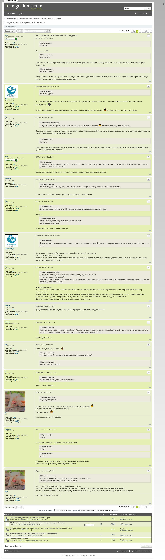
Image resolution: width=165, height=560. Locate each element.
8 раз (16, 126)
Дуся (6, 413)
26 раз (17, 381)
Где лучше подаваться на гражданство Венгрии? (30, 518)
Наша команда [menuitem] (123, 551)
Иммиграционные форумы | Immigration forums (36, 18)
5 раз (16, 186)
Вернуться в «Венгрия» (13, 546)
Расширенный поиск (149, 8)
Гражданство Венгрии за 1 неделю (24, 22)
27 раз (17, 47)
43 (13, 310)
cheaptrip (13, 540)
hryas (121, 523)
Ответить (9, 31)
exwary (122, 539)
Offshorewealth (9, 99)
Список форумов (12, 18)
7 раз (16, 379)
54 (13, 103)
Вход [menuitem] (149, 14)
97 (13, 121)
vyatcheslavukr (14, 519)
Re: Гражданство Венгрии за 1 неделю (56, 35)
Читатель (8, 372)
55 (13, 183)
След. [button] (151, 31)
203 (14, 43)
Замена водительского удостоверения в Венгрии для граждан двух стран (41, 528)
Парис (12, 524)
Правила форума (10, 26)
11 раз (17, 108)
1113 (14, 417)
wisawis (7, 322)
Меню (9, 13)
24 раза (17, 313)
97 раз (17, 420)
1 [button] (134, 31)
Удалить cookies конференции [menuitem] (141, 551)
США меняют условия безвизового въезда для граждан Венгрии (37, 523)
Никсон (7, 305)
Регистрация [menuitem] (141, 14)
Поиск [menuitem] (16, 14)
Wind (6, 35)
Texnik (12, 530)
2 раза (17, 124)
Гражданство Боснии (19, 539)
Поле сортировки (82, 510)
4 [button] (142, 31)
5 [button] (145, 31)
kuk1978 (12, 535)
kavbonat (8, 178)
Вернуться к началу (150, 81)
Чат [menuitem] (22, 14)
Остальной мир (43, 540)
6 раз (16, 46)
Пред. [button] (132, 31)
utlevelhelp (123, 518)
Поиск (145, 8)
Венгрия (58, 18)
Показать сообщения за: (53, 510)
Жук (6, 117)
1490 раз (17, 422)
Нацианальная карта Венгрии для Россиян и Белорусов (33, 533)
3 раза (17, 106)
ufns (121, 534)
